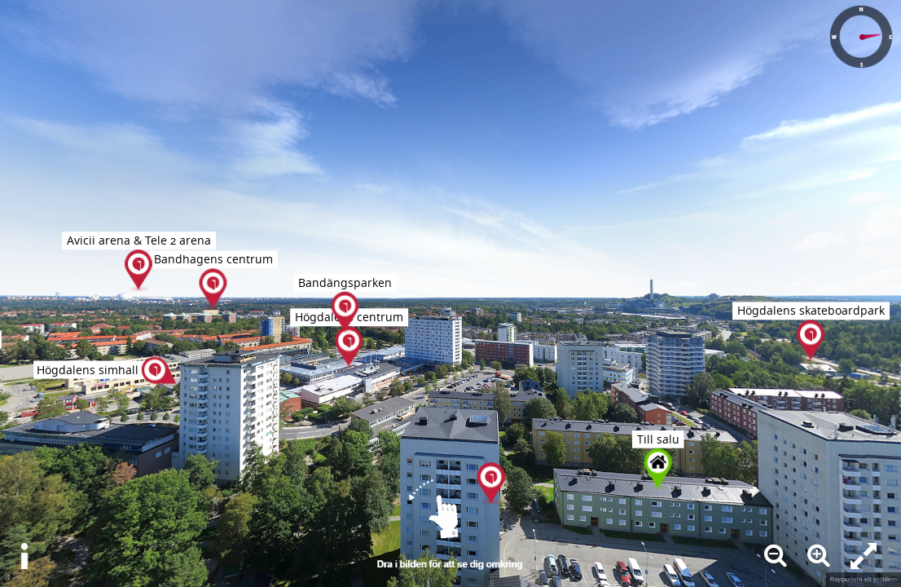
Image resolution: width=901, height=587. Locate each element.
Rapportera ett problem (863, 579)
